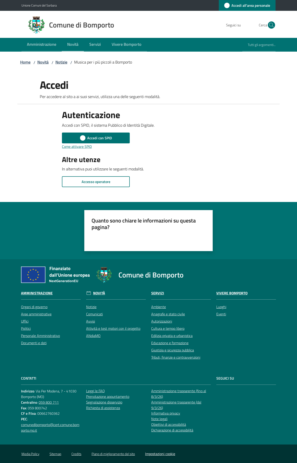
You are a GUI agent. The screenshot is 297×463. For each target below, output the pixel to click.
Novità (43, 62)
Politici (26, 328)
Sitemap (55, 453)
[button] (270, 25)
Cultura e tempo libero (167, 328)
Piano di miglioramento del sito (113, 453)
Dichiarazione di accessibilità (172, 430)
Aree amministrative (36, 314)
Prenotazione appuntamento (107, 396)
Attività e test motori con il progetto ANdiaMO (113, 332)
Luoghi (221, 306)
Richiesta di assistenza (103, 407)
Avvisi (90, 321)
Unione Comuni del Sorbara (39, 5)
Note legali (159, 419)
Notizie (61, 62)
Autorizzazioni (161, 321)
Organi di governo (34, 306)
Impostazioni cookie (160, 453)
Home (25, 62)
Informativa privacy (165, 413)
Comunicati (94, 314)
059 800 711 (49, 402)
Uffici (24, 321)
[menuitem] (41, 45)
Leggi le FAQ (95, 391)
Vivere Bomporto (232, 293)
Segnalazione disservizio (104, 402)
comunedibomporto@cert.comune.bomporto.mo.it (50, 427)
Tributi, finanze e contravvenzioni (175, 357)
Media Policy (30, 453)
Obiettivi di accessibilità (168, 424)
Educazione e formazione (170, 343)
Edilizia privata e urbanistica (172, 335)
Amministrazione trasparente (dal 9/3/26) (176, 404)
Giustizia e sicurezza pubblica (172, 350)
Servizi (157, 293)
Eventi (221, 314)
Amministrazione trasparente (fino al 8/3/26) (178, 393)
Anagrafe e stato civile (168, 314)
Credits (76, 453)
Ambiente (158, 306)
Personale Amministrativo (40, 335)
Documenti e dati (34, 343)
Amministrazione (37, 293)
